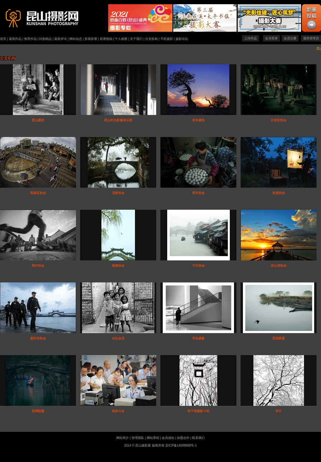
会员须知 (168, 438)
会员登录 (271, 38)
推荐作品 (30, 39)
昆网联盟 (38, 411)
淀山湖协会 (278, 265)
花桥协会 (118, 193)
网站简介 (122, 438)
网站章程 (153, 438)
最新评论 (60, 39)
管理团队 (138, 438)
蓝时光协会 (38, 338)
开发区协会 (278, 120)
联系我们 (198, 438)
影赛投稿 (106, 39)
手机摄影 (166, 39)
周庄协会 (38, 265)
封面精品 (45, 39)
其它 (278, 411)
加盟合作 (183, 438)
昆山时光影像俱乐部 (118, 120)
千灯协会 (198, 265)
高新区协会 (38, 193)
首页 (3, 39)
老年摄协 (198, 120)
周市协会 (198, 193)
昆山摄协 (38, 120)
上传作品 (250, 38)
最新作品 (15, 39)
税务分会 (118, 411)
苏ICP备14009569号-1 (181, 445)
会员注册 (290, 38)
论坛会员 (118, 338)
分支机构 (151, 39)
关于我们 (136, 39)
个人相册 (121, 39)
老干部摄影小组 (198, 411)
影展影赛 (91, 39)
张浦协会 (278, 193)
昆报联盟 (278, 338)
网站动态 (75, 39)
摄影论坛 (182, 39)
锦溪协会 (118, 265)
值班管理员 (311, 38)
